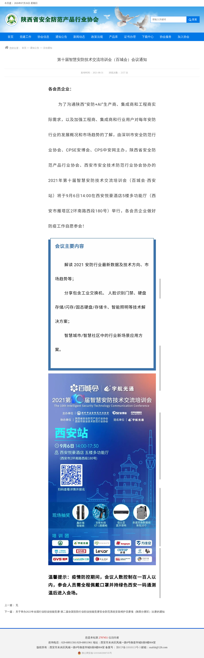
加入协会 (183, 36)
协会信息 (43, 36)
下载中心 (148, 36)
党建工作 (25, 36)
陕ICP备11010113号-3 (128, 647)
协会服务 (165, 36)
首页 (10, 36)
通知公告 (61, 36)
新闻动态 (79, 36)
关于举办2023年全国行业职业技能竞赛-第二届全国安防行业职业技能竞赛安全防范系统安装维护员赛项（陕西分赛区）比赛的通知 (90, 611)
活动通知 (47, 48)
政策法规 (97, 36)
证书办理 (130, 36)
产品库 (113, 36)
